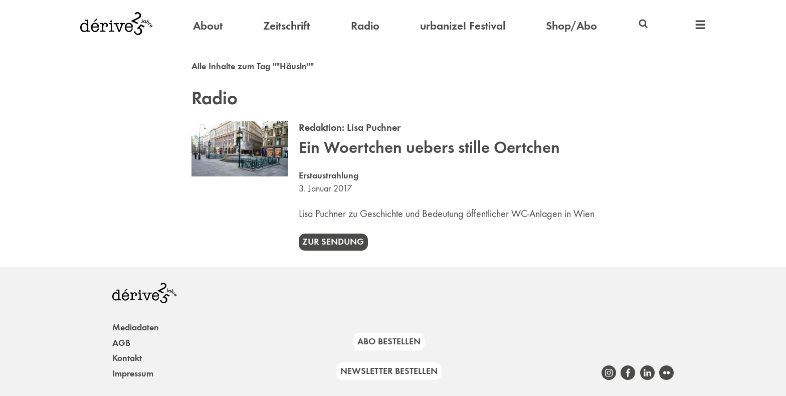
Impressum (132, 373)
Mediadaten (135, 327)
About (208, 26)
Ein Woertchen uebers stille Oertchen (429, 147)
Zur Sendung (333, 241)
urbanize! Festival (462, 26)
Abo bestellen (389, 341)
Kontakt (127, 357)
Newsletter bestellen (389, 370)
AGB (121, 342)
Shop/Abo (571, 26)
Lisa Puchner (374, 127)
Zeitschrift (286, 26)
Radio (365, 26)
